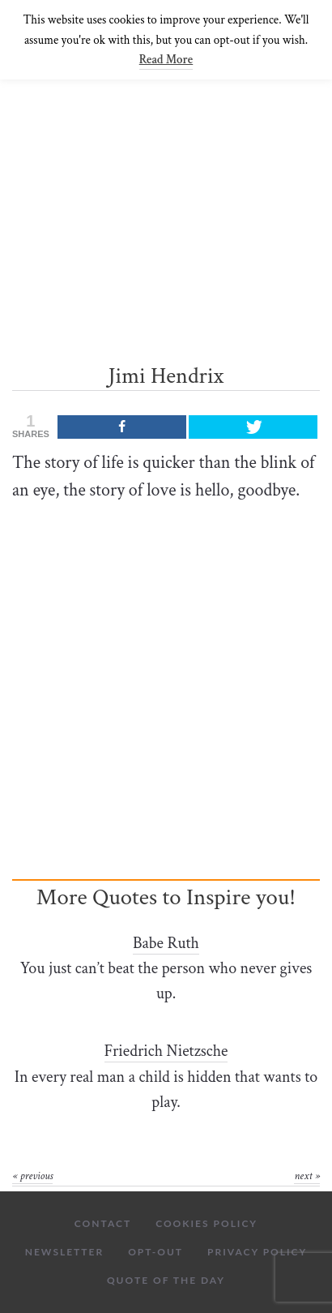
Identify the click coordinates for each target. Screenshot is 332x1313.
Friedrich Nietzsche (166, 1051)
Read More (166, 59)
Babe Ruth (166, 943)
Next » (307, 1176)
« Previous (32, 1176)
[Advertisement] (166, 195)
